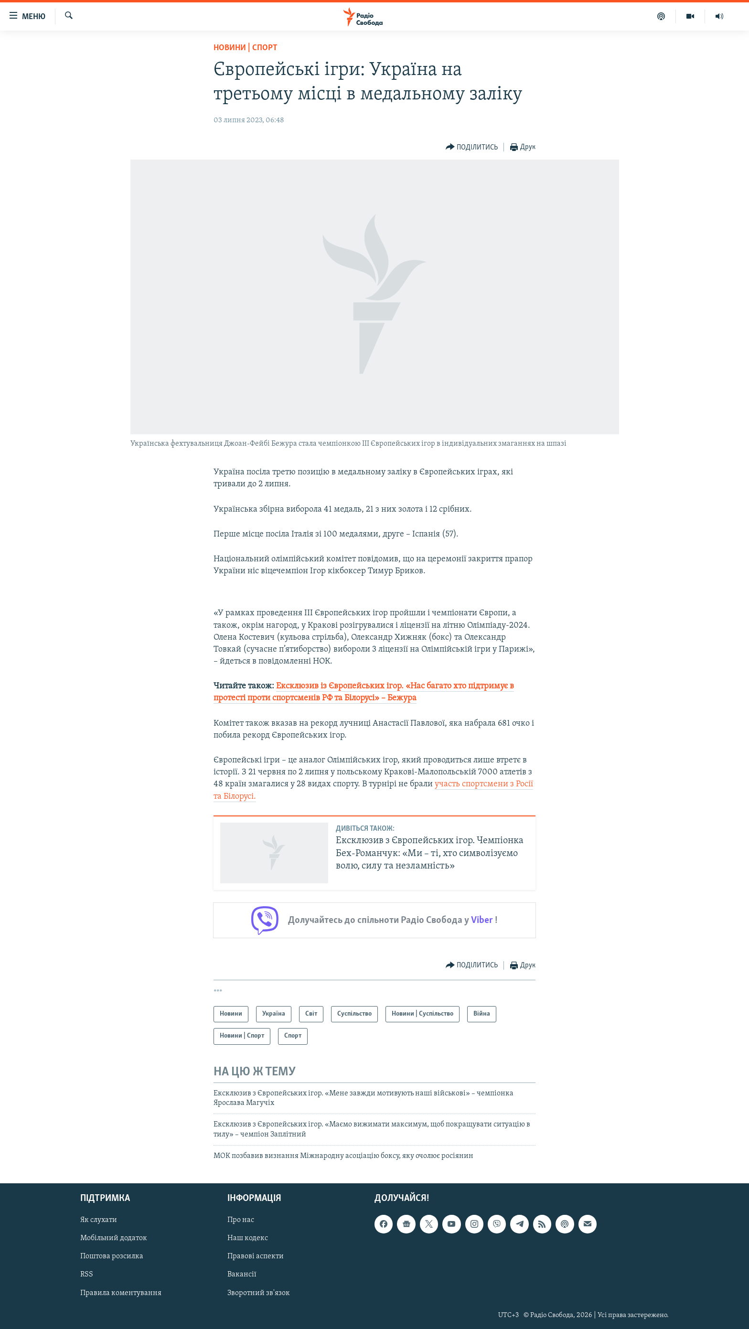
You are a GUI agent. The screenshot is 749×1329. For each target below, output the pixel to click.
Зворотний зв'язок (258, 1293)
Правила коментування (120, 1293)
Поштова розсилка (111, 1256)
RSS (86, 1274)
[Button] (472, 147)
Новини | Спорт (246, 48)
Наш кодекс (247, 1238)
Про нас (240, 1220)
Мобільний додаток (113, 1238)
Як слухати (98, 1220)
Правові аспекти (255, 1256)
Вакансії (242, 1274)
